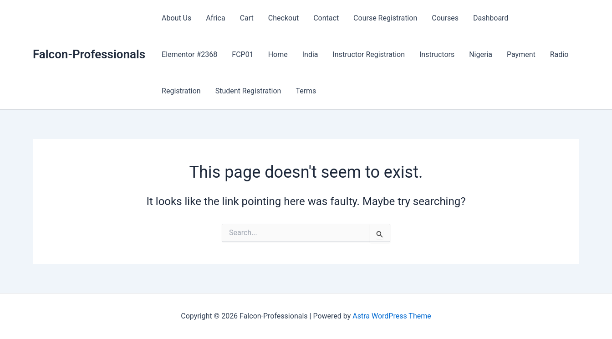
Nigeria (480, 54)
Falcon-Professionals (89, 54)
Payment (521, 54)
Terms (306, 91)
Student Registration (248, 91)
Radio (559, 54)
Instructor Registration (369, 54)
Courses (445, 18)
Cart (247, 18)
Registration (181, 91)
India (310, 54)
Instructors (436, 54)
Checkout (283, 18)
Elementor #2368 (189, 54)
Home (278, 54)
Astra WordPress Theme (391, 316)
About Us (176, 18)
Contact (326, 18)
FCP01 (242, 54)
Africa (215, 18)
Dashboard (490, 18)
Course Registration (385, 18)
